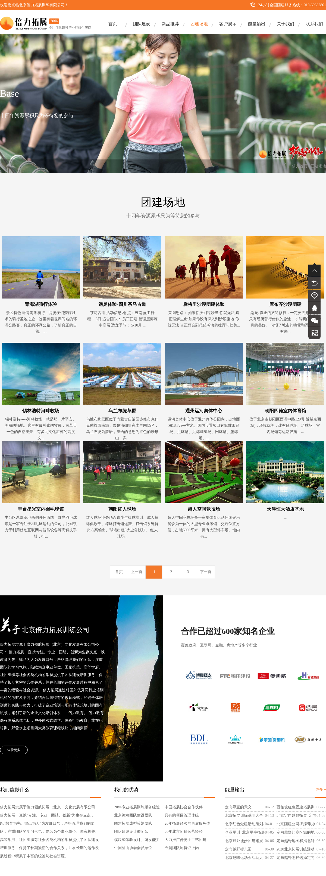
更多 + (320, 789)
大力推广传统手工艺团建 (185, 840)
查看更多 (13, 750)
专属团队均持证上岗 (182, 848)
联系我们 (314, 23)
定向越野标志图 (238, 849)
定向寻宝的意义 (238, 807)
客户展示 (228, 23)
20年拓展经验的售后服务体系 (187, 824)
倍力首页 (299, 166)
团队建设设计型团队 (131, 832)
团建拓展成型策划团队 (133, 823)
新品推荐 (170, 23)
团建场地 (199, 23)
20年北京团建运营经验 (184, 832)
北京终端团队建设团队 (133, 815)
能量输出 (256, 23)
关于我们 (285, 23)
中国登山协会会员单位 (133, 848)
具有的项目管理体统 (182, 815)
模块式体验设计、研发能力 (137, 840)
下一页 (205, 572)
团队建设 (141, 23)
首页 (112, 23)
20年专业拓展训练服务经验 (137, 807)
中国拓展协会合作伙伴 (184, 807)
